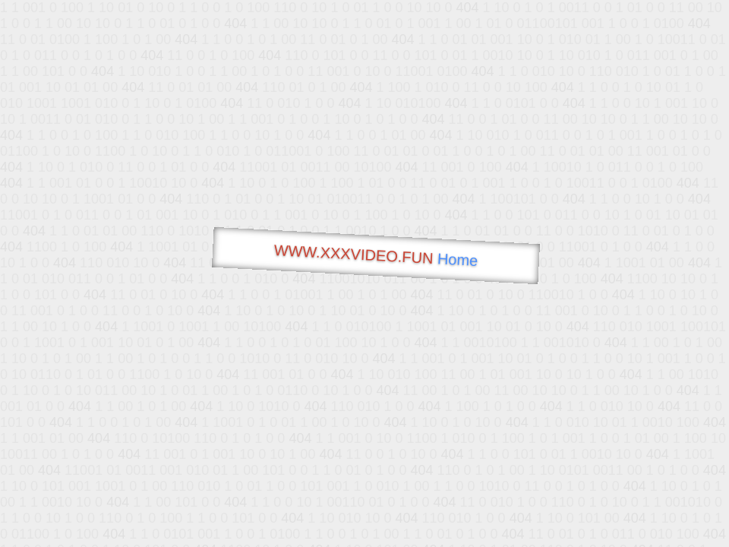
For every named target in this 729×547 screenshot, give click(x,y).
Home (457, 259)
